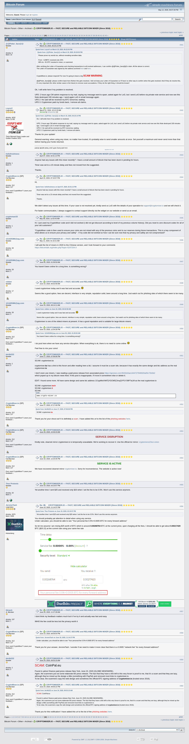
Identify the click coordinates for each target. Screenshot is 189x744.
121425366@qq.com (15, 239)
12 (30, 35)
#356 (181, 506)
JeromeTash (11, 505)
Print (181, 35)
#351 (181, 356)
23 (58, 35)
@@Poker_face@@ (14, 44)
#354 (181, 458)
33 (82, 35)
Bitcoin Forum (10, 28)
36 (89, 35)
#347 (181, 261)
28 (70, 35)
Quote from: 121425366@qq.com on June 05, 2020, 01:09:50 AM (58, 333)
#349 (181, 304)
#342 (181, 110)
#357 (181, 611)
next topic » (179, 32)
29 (72, 35)
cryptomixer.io (71, 469)
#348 (181, 283)
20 (51, 35)
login (28, 15)
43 (106, 35)
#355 (181, 485)
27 (67, 35)
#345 (181, 218)
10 (26, 35)
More (45, 23)
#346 (181, 240)
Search (24, 23)
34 (84, 35)
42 (103, 35)
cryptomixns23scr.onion (149, 442)
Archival (28, 28)
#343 (181, 155)
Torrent (38, 19)
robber (9, 282)
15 (38, 35)
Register (38, 23)
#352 (181, 404)
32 (79, 35)
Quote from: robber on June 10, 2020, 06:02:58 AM (53, 309)
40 (99, 35)
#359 (181, 660)
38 (94, 35)
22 (55, 35)
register (35, 15)
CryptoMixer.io (12, 176)
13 (33, 35)
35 (87, 35)
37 (91, 35)
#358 (181, 633)
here (82, 68)
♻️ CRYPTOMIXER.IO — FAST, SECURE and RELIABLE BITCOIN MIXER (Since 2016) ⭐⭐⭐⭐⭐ (78, 28)
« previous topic (166, 32)
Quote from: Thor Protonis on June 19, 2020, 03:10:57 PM (56, 511)
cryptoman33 (12, 216)
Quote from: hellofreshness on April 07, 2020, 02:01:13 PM (56, 187)
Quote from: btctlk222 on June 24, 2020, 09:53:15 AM (54, 690)
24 (60, 35)
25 (63, 35)
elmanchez (52, 112)
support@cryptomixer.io (153, 206)
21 (53, 35)
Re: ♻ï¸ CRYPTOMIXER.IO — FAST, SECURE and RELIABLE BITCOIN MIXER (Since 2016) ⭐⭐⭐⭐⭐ (87, 505)
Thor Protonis (12, 483)
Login (31, 23)
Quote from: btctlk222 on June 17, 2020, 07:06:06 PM (54, 409)
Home (11, 23)
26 (65, 35)
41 (101, 35)
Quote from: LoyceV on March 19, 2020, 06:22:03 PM (54, 49)
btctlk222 (10, 354)
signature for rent (109, 149)
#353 (181, 431)
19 (48, 35)
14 (35, 35)
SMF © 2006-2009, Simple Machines (104, 739)
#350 (181, 328)
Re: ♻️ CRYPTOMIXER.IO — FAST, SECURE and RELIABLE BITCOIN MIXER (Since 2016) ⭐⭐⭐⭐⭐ (86, 44)
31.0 (33, 19)
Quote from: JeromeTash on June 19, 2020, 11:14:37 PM (55, 637)
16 (40, 35)
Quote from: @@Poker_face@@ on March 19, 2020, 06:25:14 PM (58, 116)
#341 (181, 45)
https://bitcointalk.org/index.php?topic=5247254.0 (56, 247)
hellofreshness (12, 154)
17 (42, 35)
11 (28, 35)
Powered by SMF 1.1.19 (80, 739)
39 (96, 35)
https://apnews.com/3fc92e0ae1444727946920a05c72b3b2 (130, 373)
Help (18, 23)
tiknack (9, 610)
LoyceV (9, 108)
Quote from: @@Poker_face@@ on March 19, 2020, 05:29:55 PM (60, 52)
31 (77, 35)
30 (75, 35)
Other (20, 28)
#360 (181, 686)
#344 (181, 177)
